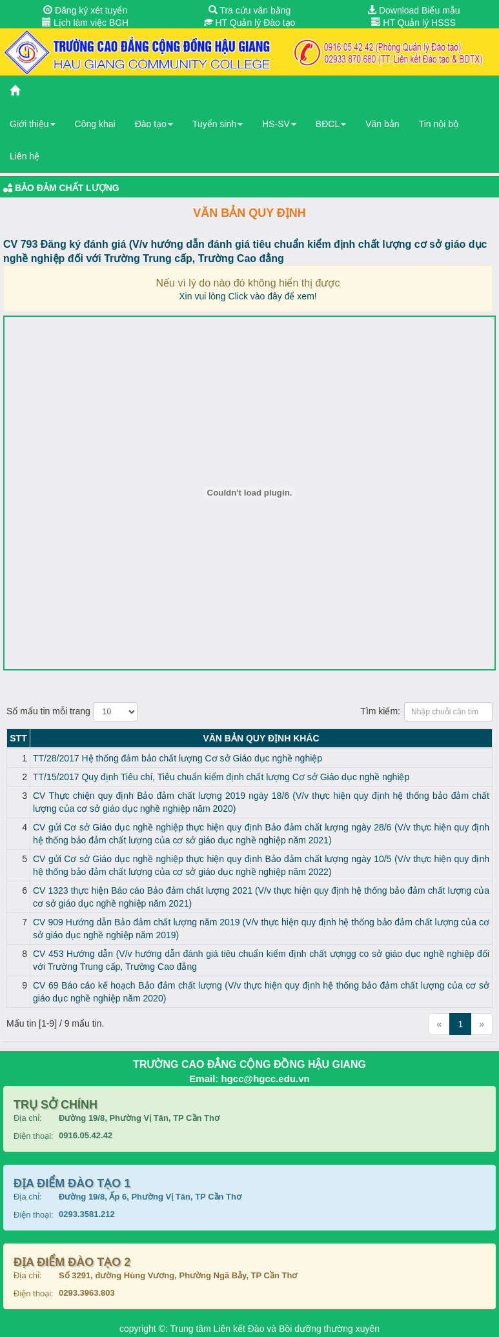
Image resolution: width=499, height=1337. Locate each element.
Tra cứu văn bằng (250, 10)
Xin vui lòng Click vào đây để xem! (247, 296)
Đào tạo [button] (154, 124)
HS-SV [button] (279, 124)
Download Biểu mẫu (413, 10)
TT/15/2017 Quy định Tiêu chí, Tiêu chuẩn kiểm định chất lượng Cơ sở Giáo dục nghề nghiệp (221, 777)
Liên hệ (24, 156)
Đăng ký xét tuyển (85, 10)
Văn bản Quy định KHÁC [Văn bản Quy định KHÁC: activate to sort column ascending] (261, 738)
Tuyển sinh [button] (217, 124)
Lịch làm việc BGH (85, 22)
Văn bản (382, 124)
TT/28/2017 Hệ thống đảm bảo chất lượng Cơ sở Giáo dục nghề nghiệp (177, 758)
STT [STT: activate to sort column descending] (18, 738)
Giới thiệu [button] (33, 124)
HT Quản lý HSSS (413, 22)
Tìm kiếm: (426, 711)
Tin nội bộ (438, 124)
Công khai (95, 124)
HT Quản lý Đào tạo (250, 22)
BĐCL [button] (331, 124)
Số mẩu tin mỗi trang (71, 711)
